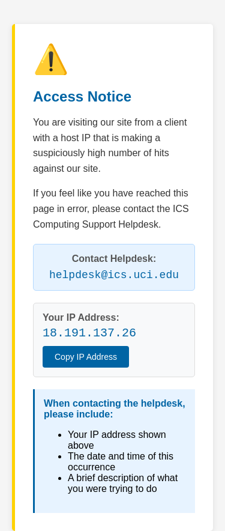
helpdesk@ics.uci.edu (114, 275)
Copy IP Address (86, 357)
